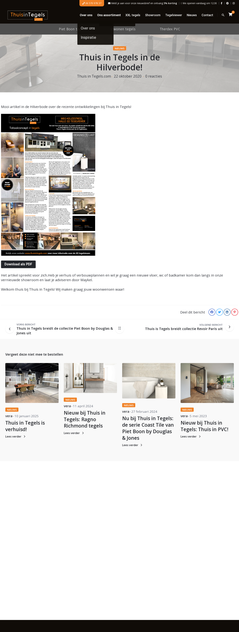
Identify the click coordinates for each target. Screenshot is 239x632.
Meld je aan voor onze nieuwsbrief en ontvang (142, 3)
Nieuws (119, 48)
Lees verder (15, 436)
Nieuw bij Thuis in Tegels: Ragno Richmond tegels (84, 419)
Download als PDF (18, 264)
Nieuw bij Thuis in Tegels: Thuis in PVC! (204, 426)
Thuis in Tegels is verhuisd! (25, 426)
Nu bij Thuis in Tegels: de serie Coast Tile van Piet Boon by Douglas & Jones (148, 428)
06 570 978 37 (91, 3)
